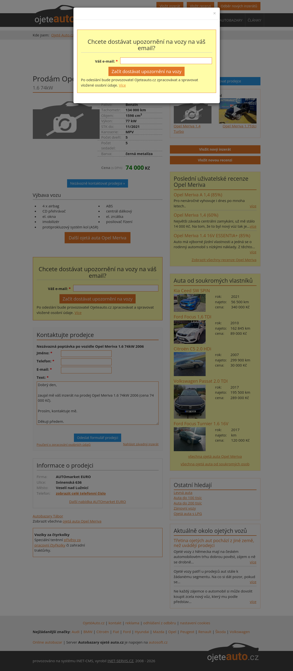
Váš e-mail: (105, 61)
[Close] (214, 13)
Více (122, 85)
